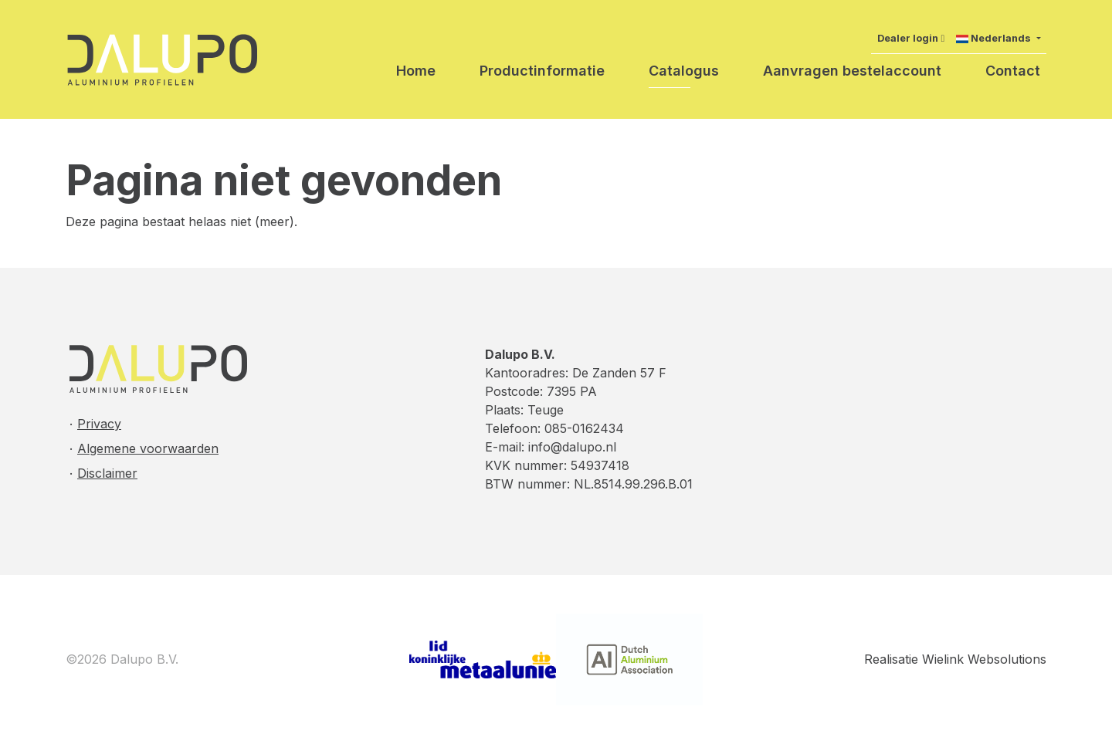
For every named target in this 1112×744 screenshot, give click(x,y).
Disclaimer (107, 473)
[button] (998, 38)
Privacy (99, 423)
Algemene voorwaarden (148, 448)
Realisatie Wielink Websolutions (955, 659)
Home (416, 71)
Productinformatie (542, 71)
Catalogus (684, 71)
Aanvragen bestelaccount (852, 71)
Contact (1012, 71)
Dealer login (907, 38)
